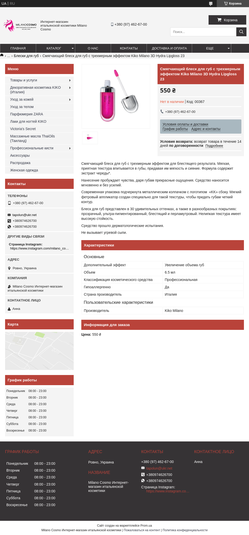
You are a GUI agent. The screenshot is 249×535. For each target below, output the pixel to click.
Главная (18, 48)
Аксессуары (20, 155)
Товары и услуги (23, 80)
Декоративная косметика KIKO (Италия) (35, 89)
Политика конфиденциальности (185, 530)
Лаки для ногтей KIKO (28, 121)
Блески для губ (26, 56)
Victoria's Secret (23, 129)
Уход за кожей (22, 99)
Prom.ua (146, 525)
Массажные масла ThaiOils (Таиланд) (32, 138)
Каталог (53, 48)
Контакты (129, 48)
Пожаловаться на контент (142, 530)
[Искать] (241, 31)
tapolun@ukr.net (24, 215)
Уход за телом (22, 107)
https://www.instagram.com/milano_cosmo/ (40, 248)
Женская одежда (24, 170)
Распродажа (20, 163)
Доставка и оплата (169, 48)
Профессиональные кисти (31, 148)
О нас (93, 48)
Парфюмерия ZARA (26, 114)
